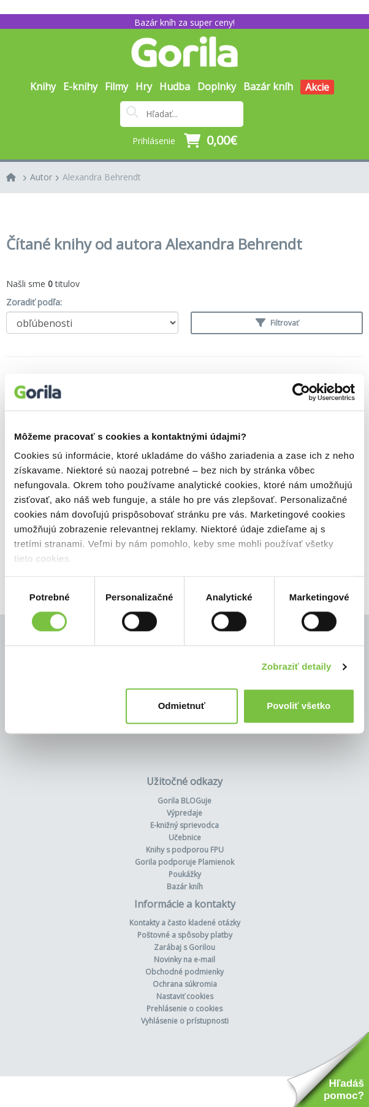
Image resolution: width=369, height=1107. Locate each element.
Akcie (317, 87)
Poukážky (185, 874)
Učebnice (185, 837)
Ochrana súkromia (185, 984)
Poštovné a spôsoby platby (184, 935)
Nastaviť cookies (184, 996)
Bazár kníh (268, 86)
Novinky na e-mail (184, 959)
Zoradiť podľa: (34, 302)
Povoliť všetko (298, 705)
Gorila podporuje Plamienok (184, 862)
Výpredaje (184, 813)
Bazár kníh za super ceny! (184, 22)
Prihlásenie (153, 141)
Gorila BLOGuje (184, 800)
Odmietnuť (181, 705)
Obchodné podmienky (184, 972)
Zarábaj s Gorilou (184, 947)
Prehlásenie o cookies (184, 1008)
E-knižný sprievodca (184, 825)
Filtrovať (277, 323)
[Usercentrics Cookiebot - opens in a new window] (301, 392)
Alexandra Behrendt (102, 177)
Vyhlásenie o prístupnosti (185, 1021)
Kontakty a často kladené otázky (184, 922)
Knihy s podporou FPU (185, 850)
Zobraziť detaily (297, 667)
